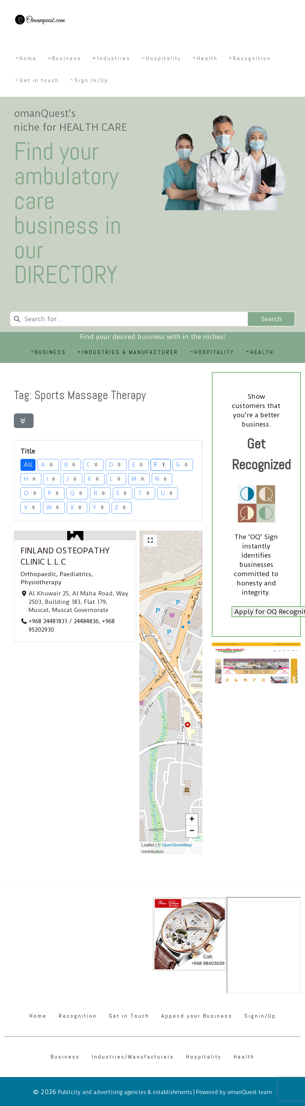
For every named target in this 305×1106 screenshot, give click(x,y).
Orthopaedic (38, 574)
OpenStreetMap (177, 845)
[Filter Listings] (24, 420)
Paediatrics (75, 574)
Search (271, 319)
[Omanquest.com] (40, 21)
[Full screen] (150, 540)
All (28, 464)
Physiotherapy (40, 582)
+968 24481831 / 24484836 (63, 621)
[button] (192, 820)
